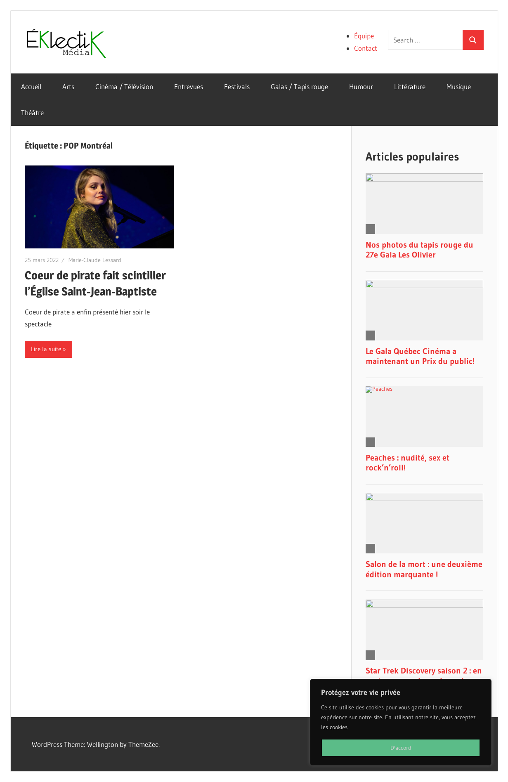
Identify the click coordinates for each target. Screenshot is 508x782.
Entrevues (188, 86)
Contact (365, 48)
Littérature (409, 86)
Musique (459, 86)
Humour (361, 86)
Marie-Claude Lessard (95, 260)
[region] (400, 722)
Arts (68, 86)
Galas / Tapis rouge (299, 86)
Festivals (237, 86)
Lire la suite (46, 349)
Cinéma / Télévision (124, 86)
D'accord (400, 747)
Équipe (364, 35)
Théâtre (32, 112)
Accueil (31, 86)
